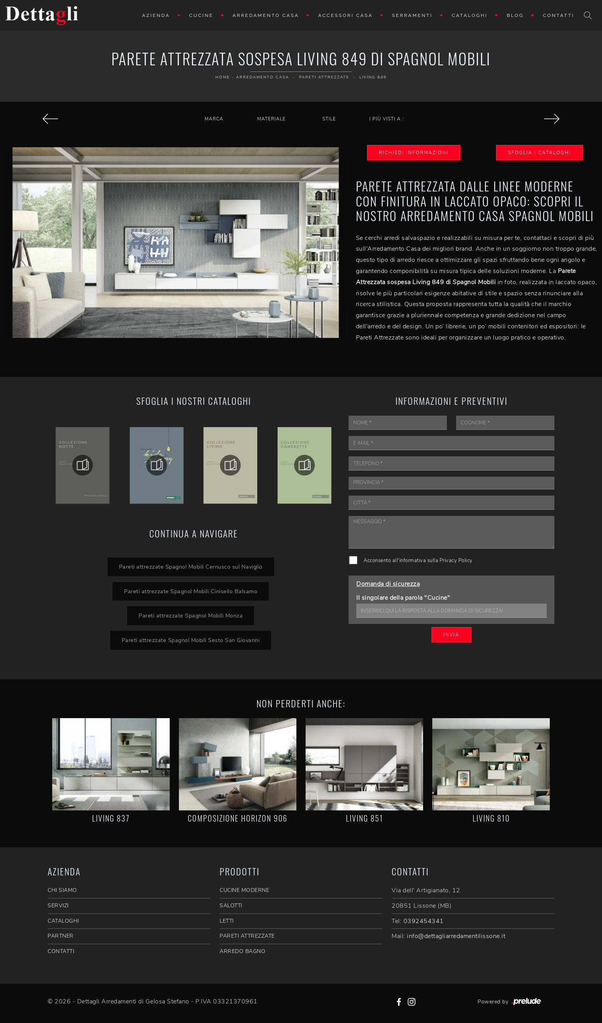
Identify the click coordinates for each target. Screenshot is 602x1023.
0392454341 (424, 921)
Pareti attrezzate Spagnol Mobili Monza (191, 615)
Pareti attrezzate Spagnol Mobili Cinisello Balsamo (190, 591)
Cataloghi (470, 15)
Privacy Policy (456, 560)
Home (222, 77)
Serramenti (412, 15)
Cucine (201, 15)
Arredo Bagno (242, 951)
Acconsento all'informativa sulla (418, 560)
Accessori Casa (345, 15)
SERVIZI (58, 905)
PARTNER (61, 936)
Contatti (558, 15)
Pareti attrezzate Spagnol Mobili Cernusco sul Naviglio (191, 567)
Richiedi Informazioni (413, 153)
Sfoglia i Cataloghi (539, 153)
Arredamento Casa (266, 15)
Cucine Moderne (244, 890)
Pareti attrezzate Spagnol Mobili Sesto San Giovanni (191, 640)
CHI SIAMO (62, 890)
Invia (451, 635)
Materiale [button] (271, 119)
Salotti (231, 905)
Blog (515, 15)
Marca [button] (214, 119)
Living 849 (373, 77)
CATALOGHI (63, 921)
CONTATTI (61, 951)
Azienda (156, 15)
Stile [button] (329, 119)
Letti (227, 921)
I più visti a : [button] (386, 119)
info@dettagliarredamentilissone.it (456, 936)
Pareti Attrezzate (324, 77)
